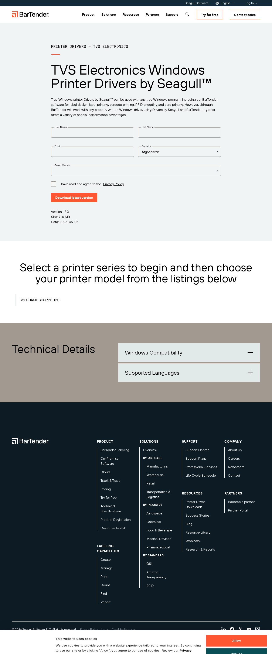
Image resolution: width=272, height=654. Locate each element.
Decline (236, 632)
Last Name (148, 127)
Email (57, 146)
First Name (60, 127)
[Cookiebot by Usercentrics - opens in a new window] (27, 646)
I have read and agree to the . (92, 183)
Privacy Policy (113, 184)
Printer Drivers (68, 46)
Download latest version (74, 197)
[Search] (187, 14)
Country (146, 146)
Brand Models (62, 165)
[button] (189, 352)
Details (64, 646)
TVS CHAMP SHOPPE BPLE (40, 300)
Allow (236, 619)
